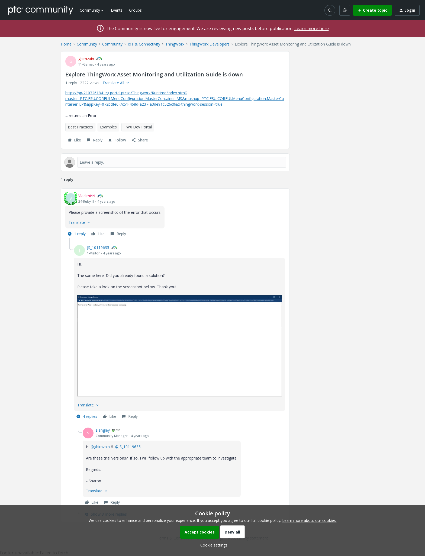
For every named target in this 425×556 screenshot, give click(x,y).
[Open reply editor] (175, 162)
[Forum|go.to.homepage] (40, 10)
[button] (372, 10)
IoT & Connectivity (144, 44)
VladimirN (86, 195)
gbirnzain (86, 58)
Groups (135, 10)
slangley (103, 430)
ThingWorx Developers (209, 44)
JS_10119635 (98, 247)
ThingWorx (174, 44)
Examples (108, 127)
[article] (175, 215)
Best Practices (80, 127)
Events (117, 10)
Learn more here (311, 28)
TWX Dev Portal (138, 127)
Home (66, 44)
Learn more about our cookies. (309, 520)
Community (87, 44)
